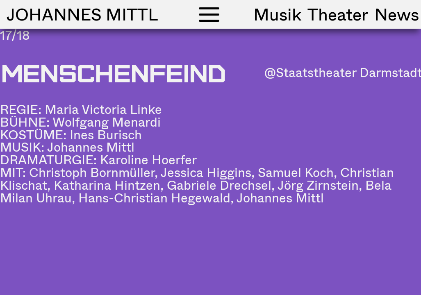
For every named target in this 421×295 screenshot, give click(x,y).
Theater (337, 14)
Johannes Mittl (82, 14)
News (396, 14)
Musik (277, 14)
